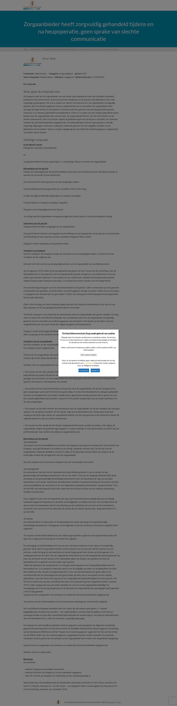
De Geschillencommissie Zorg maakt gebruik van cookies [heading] (88, 333)
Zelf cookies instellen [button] (88, 355)
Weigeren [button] (95, 370)
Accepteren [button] (83, 370)
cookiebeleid (88, 363)
